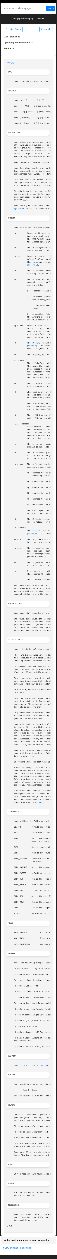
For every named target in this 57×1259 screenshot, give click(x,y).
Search (50, 8)
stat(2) (35, 1065)
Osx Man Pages (13, 29)
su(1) (26, 1065)
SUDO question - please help (17, 1248)
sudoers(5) (32, 265)
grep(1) (18, 1065)
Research (45, 29)
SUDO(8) (10, 63)
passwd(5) (32, 346)
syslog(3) (19, 209)
